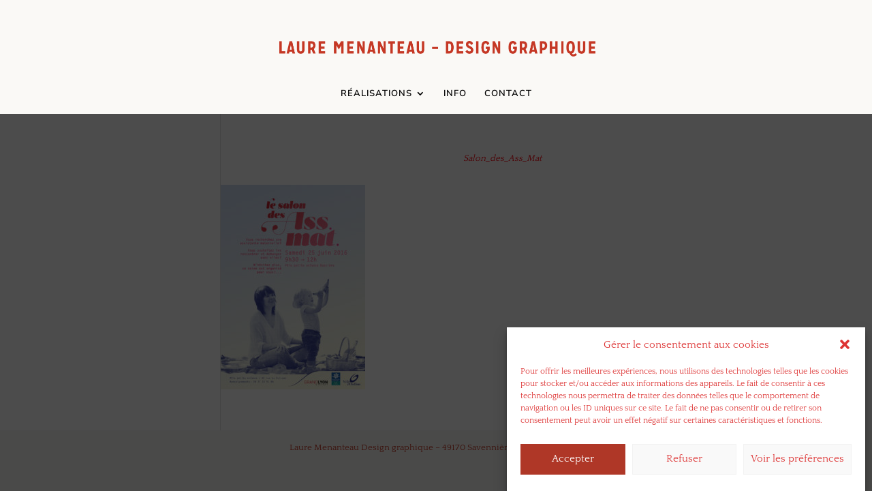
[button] (845, 348)
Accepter (573, 462)
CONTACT (508, 94)
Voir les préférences (797, 462)
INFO (455, 94)
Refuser (684, 462)
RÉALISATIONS (376, 94)
